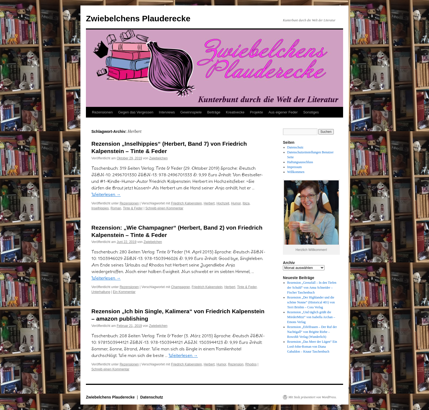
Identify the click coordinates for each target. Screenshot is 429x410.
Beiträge (213, 112)
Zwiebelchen (158, 158)
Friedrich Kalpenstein (186, 203)
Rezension (236, 364)
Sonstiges (311, 112)
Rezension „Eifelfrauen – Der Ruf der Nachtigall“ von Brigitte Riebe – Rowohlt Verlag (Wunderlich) (312, 332)
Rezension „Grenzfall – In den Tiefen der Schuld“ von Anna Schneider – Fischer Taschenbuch (312, 287)
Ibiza (246, 203)
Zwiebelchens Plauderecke (138, 18)
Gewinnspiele (191, 112)
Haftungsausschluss (300, 162)
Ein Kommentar (124, 292)
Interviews (167, 112)
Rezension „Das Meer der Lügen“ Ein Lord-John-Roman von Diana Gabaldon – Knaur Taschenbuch (312, 346)
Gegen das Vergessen (135, 112)
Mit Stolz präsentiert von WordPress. (312, 397)
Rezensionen (102, 112)
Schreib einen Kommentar (164, 208)
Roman (116, 208)
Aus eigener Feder (283, 112)
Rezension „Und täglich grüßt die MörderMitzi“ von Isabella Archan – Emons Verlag (311, 317)
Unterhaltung (100, 292)
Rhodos (251, 364)
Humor (236, 203)
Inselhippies (100, 208)
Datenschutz (295, 147)
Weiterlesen (106, 194)
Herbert (209, 203)
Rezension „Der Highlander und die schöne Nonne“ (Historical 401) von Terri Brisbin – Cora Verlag (311, 302)
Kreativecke (235, 112)
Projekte (256, 112)
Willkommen (296, 172)
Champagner (180, 287)
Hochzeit (222, 203)
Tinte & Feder (133, 208)
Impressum (294, 167)
